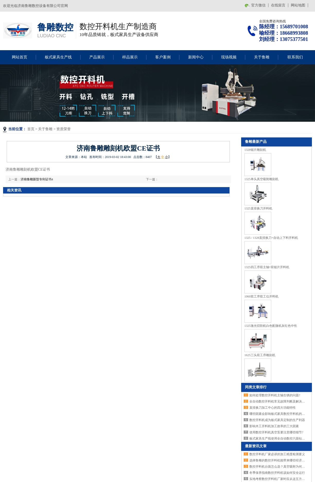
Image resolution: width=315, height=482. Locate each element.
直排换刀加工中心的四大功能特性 (272, 407)
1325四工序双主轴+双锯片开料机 (267, 267)
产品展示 (97, 57)
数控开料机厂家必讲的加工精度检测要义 (277, 454)
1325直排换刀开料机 (258, 208)
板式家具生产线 (58, 57)
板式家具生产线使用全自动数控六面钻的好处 (280, 438)
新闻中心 (196, 57)
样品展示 (130, 57)
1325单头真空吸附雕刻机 (261, 179)
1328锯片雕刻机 (255, 150)
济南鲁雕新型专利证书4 (37, 179)
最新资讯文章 (256, 446)
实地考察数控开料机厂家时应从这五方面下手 (280, 479)
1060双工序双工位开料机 (261, 296)
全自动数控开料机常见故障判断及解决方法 (278, 401)
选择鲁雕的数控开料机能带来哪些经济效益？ (280, 460)
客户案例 (163, 57)
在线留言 (278, 5)
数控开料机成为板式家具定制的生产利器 (277, 420)
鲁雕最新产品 (256, 142)
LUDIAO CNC (51, 35)
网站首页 (19, 57)
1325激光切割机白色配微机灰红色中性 (270, 326)
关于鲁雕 (261, 57)
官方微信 (258, 5)
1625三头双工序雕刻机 (259, 355)
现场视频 (229, 57)
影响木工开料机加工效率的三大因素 (274, 426)
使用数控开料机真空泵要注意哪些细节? (276, 432)
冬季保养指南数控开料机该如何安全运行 (277, 473)
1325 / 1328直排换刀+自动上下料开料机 (271, 238)
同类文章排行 (256, 387)
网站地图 (298, 5)
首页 (30, 129)
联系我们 (295, 57)
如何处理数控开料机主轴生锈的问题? (274, 395)
